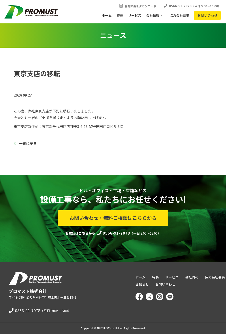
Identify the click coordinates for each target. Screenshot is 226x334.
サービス (134, 15)
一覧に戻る (28, 143)
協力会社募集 (179, 15)
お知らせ (142, 284)
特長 (120, 15)
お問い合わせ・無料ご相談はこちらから (113, 217)
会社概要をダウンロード (140, 6)
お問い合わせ (207, 15)
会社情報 (152, 15)
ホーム (107, 15)
